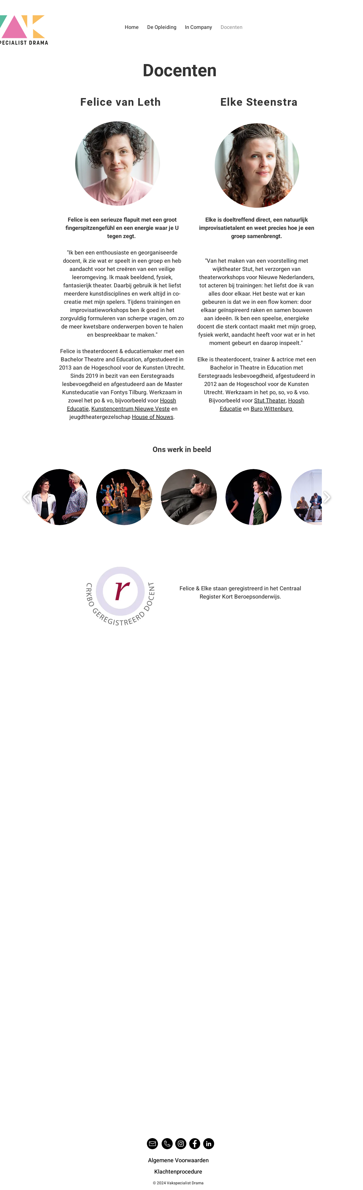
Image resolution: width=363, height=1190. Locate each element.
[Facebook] (194, 1143)
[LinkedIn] (208, 1143)
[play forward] (326, 497)
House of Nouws (152, 417)
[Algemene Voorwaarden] (178, 1160)
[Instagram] (180, 1143)
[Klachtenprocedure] (178, 1172)
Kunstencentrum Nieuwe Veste (130, 409)
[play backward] (26, 497)
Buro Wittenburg (272, 409)
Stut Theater (270, 400)
